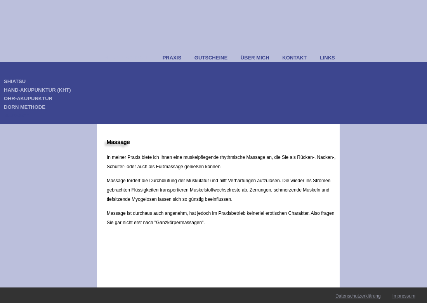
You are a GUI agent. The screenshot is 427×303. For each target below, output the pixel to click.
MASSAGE (17, 115)
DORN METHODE (24, 107)
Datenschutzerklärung (358, 296)
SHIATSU (15, 81)
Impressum (403, 296)
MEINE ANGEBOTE (126, 58)
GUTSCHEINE (210, 58)
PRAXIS (172, 58)
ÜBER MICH (255, 58)
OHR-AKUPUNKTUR (28, 98)
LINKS (327, 58)
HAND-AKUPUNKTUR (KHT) (37, 90)
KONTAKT (294, 58)
